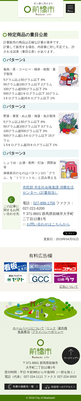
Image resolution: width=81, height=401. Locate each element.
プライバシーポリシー (47, 332)
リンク (51, 328)
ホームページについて (28, 328)
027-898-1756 (44, 203)
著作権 (62, 328)
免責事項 (24, 332)
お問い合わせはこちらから (48, 224)
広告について (68, 286)
